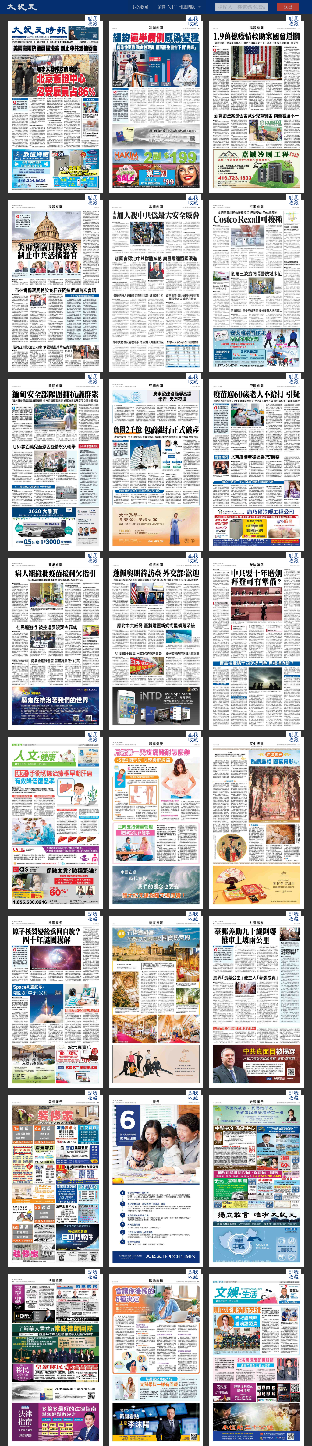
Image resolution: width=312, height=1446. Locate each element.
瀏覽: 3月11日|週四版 (176, 7)
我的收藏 (140, 7)
